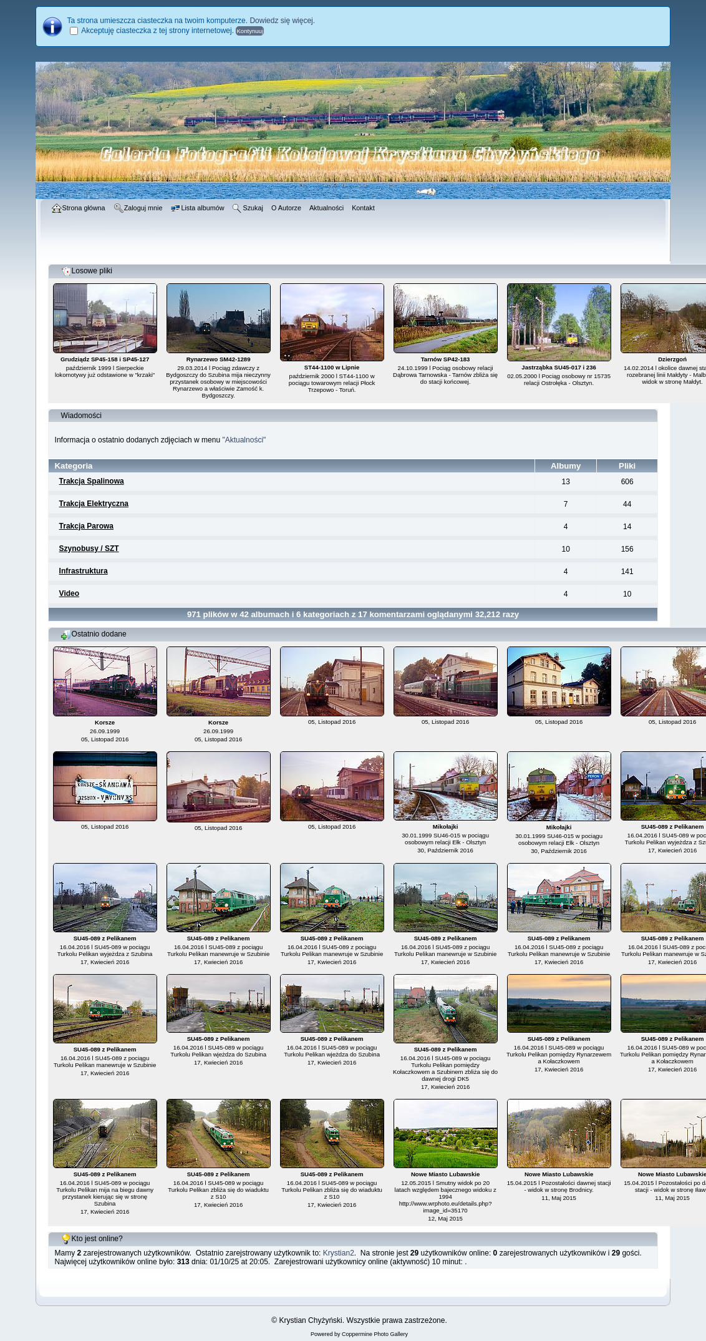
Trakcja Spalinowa (91, 481)
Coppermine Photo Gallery (375, 1334)
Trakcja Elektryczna (93, 503)
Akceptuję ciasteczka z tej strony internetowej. (157, 30)
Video (69, 593)
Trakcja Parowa (86, 526)
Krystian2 (338, 1253)
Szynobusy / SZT (89, 548)
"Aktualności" (244, 440)
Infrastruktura (83, 571)
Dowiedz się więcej (280, 20)
